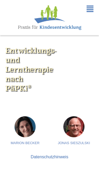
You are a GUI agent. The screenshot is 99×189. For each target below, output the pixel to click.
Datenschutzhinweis (49, 157)
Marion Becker (25, 143)
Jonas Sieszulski (74, 143)
